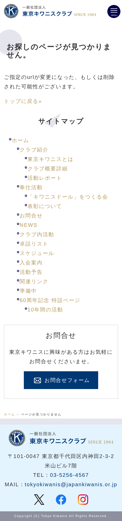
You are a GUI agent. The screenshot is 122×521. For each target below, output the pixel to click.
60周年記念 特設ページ (50, 300)
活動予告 (31, 272)
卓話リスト (34, 244)
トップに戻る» (23, 101)
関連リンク (34, 281)
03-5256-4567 (69, 475)
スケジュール (37, 253)
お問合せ (31, 215)
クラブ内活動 (37, 234)
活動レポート (44, 178)
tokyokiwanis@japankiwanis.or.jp (71, 484)
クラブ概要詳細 (47, 168)
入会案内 (31, 262)
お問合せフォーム (61, 380)
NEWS (28, 225)
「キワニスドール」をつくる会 (67, 197)
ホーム (20, 140)
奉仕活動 (31, 187)
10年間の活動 (45, 309)
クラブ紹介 (34, 150)
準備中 (28, 291)
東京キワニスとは (50, 159)
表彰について (44, 206)
